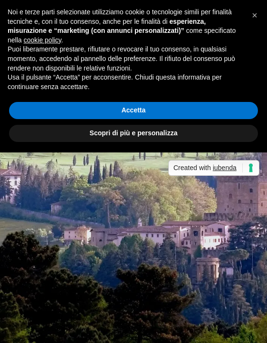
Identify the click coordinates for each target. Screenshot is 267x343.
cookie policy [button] (42, 40)
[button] (254, 15)
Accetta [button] (134, 110)
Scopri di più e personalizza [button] (133, 133)
